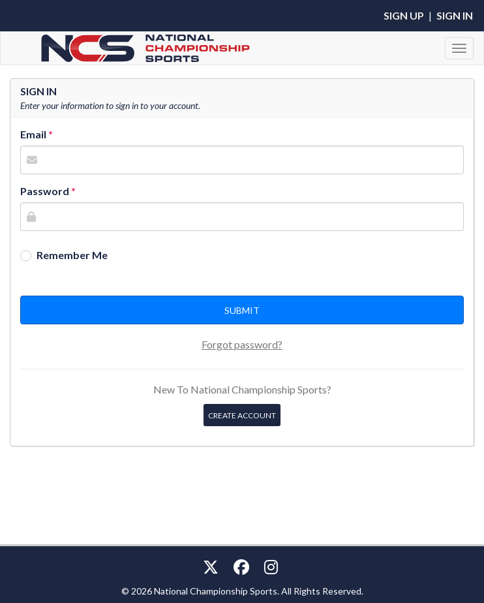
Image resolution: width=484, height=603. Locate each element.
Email (33, 134)
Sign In (454, 15)
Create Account (242, 415)
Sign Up (404, 15)
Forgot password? (242, 344)
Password (44, 191)
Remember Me (72, 255)
